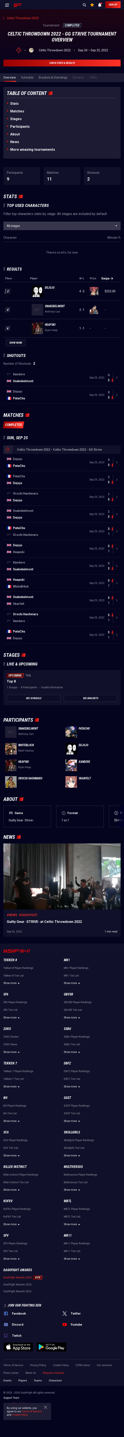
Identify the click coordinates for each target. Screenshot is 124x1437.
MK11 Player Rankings (77, 1243)
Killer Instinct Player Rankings (20, 1174)
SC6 (6, 1132)
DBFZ (67, 1063)
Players (22, 1380)
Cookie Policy (61, 1365)
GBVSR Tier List (73, 1009)
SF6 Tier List (10, 1009)
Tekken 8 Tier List (13, 975)
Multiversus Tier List (76, 1182)
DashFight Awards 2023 (17, 1284)
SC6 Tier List (10, 1147)
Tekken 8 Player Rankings (18, 968)
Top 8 (11, 681)
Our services (104, 1365)
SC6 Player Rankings (15, 1140)
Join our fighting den (24, 1305)
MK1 (67, 960)
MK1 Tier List (71, 975)
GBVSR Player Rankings (78, 1002)
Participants (20, 127)
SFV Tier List (10, 1251)
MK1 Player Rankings (76, 968)
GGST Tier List (72, 1113)
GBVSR (68, 994)
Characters (55, 1380)
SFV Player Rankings (15, 1243)
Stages (16, 119)
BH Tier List (10, 1113)
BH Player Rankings (14, 1105)
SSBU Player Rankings (77, 1036)
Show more (12, 983)
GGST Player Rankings (77, 1105)
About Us (30, 1372)
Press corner (11, 1372)
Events (7, 1380)
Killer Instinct (15, 1167)
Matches (17, 111)
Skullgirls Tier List (74, 1147)
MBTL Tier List (72, 1216)
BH (5, 1098)
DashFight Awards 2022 (17, 1291)
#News (12, 915)
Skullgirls (72, 1132)
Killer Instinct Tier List (16, 1182)
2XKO (7, 1029)
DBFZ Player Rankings (77, 1071)
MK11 (68, 1235)
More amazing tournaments (32, 150)
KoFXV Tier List (12, 1216)
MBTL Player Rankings (77, 1209)
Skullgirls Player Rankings (79, 1140)
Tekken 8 (10, 960)
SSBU (67, 1029)
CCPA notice (83, 1365)
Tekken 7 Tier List (13, 1078)
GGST (67, 1098)
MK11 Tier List (72, 1251)
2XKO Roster (11, 1036)
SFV (6, 1235)
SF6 (5, 994)
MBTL (67, 1201)
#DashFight (28, 915)
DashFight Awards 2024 (17, 1277)
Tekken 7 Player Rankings (18, 1071)
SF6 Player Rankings (15, 1002)
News (14, 142)
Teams (38, 1380)
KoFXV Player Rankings (17, 1209)
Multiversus (73, 1167)
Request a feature (53, 1372)
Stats (14, 104)
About (15, 134)
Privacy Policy (38, 1365)
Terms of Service (13, 1365)
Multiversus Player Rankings (80, 1174)
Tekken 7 (10, 1063)
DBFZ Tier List (72, 1078)
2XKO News (10, 1044)
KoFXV (8, 1201)
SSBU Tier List (72, 1044)
